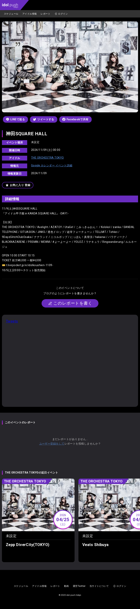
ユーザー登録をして (51, 443)
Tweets (12, 321)
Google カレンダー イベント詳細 (51, 165)
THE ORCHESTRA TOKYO (47, 157)
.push (10, 5)
